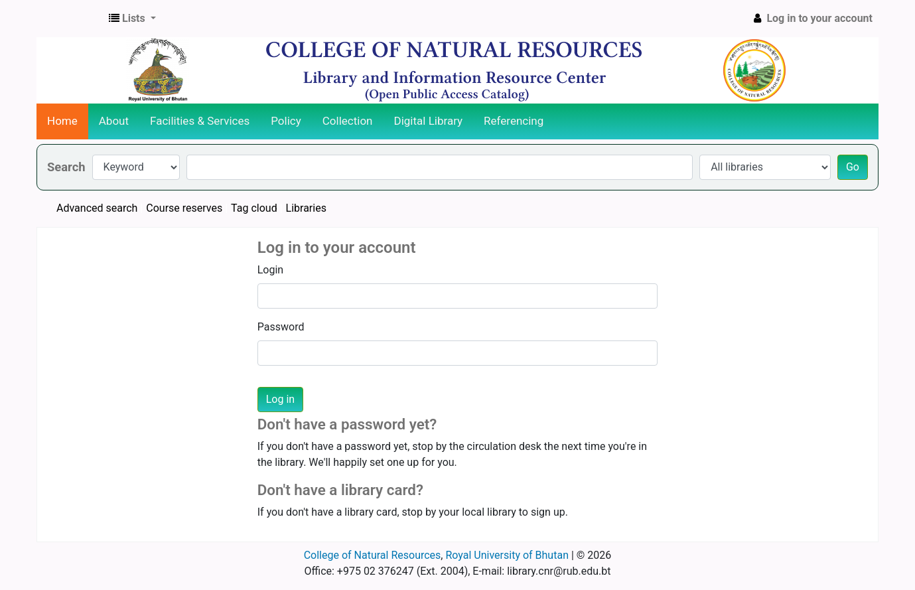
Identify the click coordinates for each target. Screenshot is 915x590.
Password (281, 327)
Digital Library (428, 120)
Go (852, 167)
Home (62, 120)
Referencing (513, 120)
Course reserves (184, 208)
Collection (347, 120)
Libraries (306, 208)
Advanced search (96, 208)
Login (270, 269)
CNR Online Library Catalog (70, 18)
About (114, 120)
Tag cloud (254, 208)
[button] (132, 18)
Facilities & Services (199, 120)
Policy (286, 120)
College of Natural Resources (372, 555)
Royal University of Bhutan (507, 555)
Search (66, 167)
